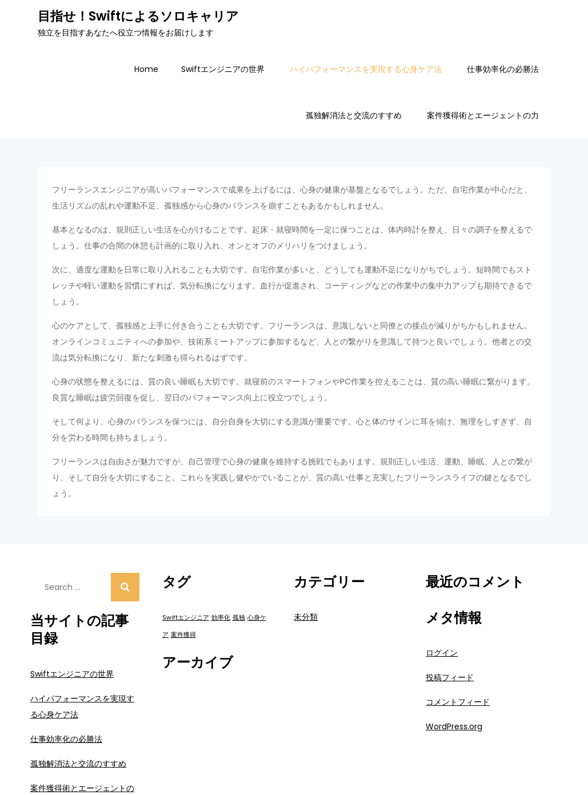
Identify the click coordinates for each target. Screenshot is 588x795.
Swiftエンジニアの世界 (223, 69)
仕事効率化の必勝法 (503, 69)
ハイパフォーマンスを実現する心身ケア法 (366, 69)
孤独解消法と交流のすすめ (354, 115)
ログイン (442, 653)
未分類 (306, 617)
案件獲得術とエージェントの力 (483, 115)
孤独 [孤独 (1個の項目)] (239, 617)
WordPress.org (454, 726)
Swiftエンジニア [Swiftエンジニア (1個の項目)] (185, 617)
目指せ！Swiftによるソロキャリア (138, 16)
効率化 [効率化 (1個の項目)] (220, 617)
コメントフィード (458, 702)
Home (146, 69)
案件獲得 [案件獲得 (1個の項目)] (183, 635)
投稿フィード (450, 677)
